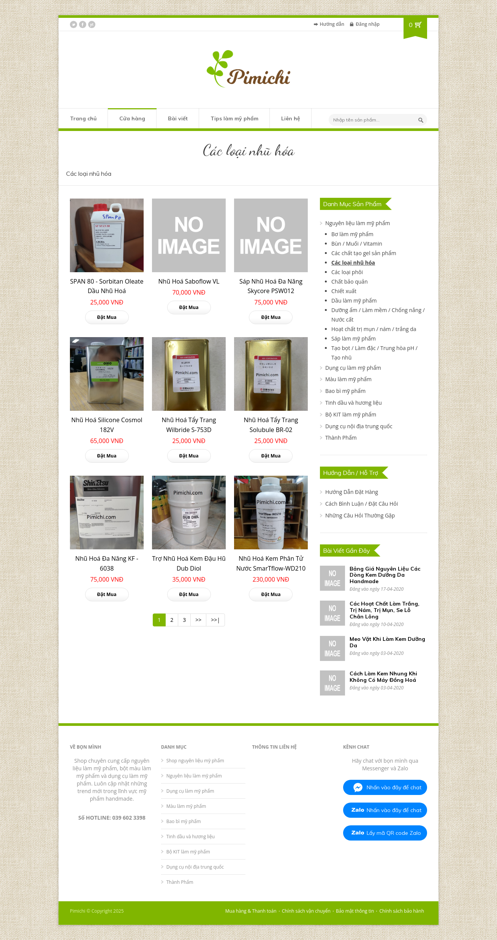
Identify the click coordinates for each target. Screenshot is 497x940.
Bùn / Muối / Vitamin (356, 243)
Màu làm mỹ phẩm (348, 379)
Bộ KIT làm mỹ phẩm (350, 414)
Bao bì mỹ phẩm (345, 390)
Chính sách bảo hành (402, 911)
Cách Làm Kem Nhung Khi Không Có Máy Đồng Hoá (383, 676)
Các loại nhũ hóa (353, 262)
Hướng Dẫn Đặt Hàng (351, 491)
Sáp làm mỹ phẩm (353, 338)
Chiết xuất (343, 291)
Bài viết (178, 118)
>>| (215, 619)
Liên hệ (290, 118)
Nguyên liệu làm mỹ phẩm (357, 223)
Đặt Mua (107, 317)
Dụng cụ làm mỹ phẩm (353, 367)
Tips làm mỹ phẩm (234, 118)
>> (198, 619)
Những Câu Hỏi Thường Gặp (360, 515)
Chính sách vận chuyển (306, 911)
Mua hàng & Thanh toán (251, 911)
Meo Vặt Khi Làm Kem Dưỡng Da (387, 642)
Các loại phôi (347, 272)
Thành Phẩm (341, 437)
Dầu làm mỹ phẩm (354, 300)
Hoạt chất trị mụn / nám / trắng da (373, 329)
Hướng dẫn (332, 24)
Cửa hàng (132, 118)
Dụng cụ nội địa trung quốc (359, 426)
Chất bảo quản (349, 281)
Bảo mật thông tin (355, 911)
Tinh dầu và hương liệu (353, 402)
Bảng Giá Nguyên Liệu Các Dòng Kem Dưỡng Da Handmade (385, 575)
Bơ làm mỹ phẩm (352, 234)
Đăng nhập (368, 24)
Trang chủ (83, 118)
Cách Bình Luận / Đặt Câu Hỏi (361, 503)
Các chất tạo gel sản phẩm (363, 253)
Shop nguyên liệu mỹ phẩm (195, 760)
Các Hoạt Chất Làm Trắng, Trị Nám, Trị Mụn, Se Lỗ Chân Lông (384, 610)
